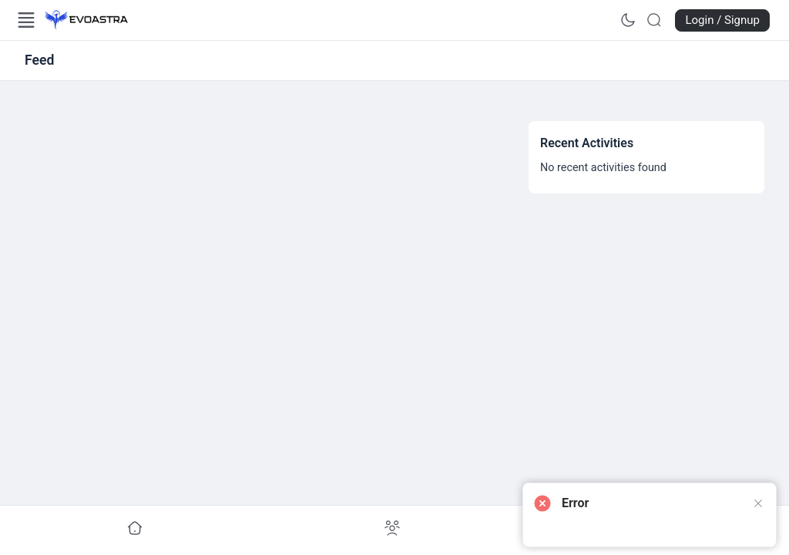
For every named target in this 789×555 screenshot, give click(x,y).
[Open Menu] (26, 20)
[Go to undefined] (135, 529)
